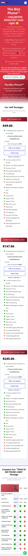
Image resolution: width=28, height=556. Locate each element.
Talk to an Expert (15, 148)
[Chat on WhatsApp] (25, 553)
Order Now (15, 153)
